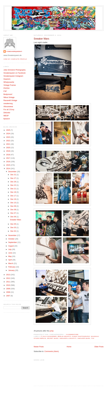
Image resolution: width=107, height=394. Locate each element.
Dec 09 (13, 206)
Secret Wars (52, 338)
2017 (8, 158)
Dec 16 (13, 199)
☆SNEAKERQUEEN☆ (14, 51)
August (11, 246)
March (11, 263)
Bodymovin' (8, 94)
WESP (6, 116)
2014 (8, 169)
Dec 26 (13, 182)
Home (69, 347)
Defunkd (6, 113)
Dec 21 (13, 189)
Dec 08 (13, 210)
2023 (8, 137)
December (12, 172)
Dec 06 (13, 217)
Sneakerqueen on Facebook (14, 73)
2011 (8, 282)
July (10, 249)
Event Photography (81, 336)
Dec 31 (13, 175)
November (12, 235)
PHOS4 (6, 88)
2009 (8, 289)
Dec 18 (13, 192)
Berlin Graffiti (64, 336)
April (10, 260)
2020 (8, 148)
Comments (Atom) (51, 351)
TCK (92, 338)
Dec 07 (13, 213)
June (10, 253)
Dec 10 (13, 203)
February (12, 267)
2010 (8, 285)
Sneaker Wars (41, 38)
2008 (8, 292)
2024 (8, 134)
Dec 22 (13, 185)
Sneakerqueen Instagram (13, 76)
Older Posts (99, 347)
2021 (8, 144)
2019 (8, 151)
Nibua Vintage (8, 97)
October (11, 239)
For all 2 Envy (8, 110)
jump (52, 331)
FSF (5, 91)
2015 (8, 165)
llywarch (6, 119)
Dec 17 (13, 196)
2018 (8, 155)
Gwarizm (6, 79)
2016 (8, 162)
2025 (8, 130)
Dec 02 (13, 231)
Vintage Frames (9, 85)
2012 (8, 278)
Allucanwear (8, 107)
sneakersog (8, 103)
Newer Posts (39, 347)
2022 (8, 141)
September (12, 242)
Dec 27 (13, 178)
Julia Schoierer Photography (14, 70)
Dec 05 (13, 224)
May (10, 256)
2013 (8, 275)
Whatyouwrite (8, 82)
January (11, 270)
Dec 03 (13, 227)
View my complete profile (15, 59)
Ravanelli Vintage (10, 100)
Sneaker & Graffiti (67, 338)
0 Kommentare (72, 334)
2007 (8, 296)
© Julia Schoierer (49, 336)
